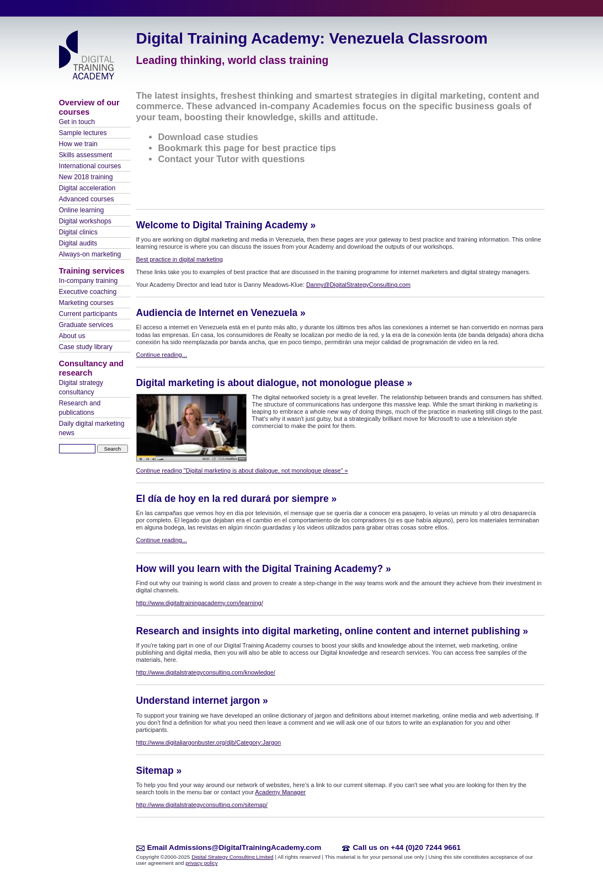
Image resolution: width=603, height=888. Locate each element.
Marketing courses (86, 303)
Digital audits (78, 243)
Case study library (86, 347)
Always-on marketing (90, 254)
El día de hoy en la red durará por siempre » (236, 498)
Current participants (88, 314)
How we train (78, 144)
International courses (90, 166)
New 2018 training (86, 177)
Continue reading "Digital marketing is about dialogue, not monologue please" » (242, 470)
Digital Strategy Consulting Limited (232, 857)
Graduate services (86, 325)
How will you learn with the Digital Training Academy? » (263, 568)
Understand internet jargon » (202, 700)
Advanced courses (86, 199)
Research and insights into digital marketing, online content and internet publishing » (332, 630)
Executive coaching (88, 292)
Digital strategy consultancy (81, 387)
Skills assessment (86, 155)
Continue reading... (161, 354)
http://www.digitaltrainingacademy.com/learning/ (199, 603)
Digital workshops (85, 221)
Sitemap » (159, 770)
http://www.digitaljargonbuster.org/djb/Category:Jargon (208, 742)
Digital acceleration (87, 188)
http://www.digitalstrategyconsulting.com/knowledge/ (205, 672)
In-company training (88, 281)
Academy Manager (280, 792)
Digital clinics (78, 232)
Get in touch (77, 122)
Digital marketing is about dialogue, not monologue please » (274, 382)
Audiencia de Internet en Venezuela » (221, 312)
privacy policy (201, 863)
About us (72, 336)
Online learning (81, 210)
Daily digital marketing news (92, 428)
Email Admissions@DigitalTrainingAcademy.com (234, 847)
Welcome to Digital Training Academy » (226, 225)
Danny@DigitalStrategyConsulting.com (358, 284)
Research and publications (80, 407)
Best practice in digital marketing (179, 259)
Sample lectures (83, 133)
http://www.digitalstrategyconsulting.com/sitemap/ (202, 804)
